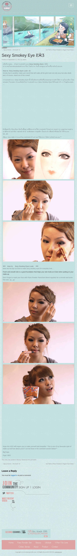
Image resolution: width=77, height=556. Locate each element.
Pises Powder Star (24, 542)
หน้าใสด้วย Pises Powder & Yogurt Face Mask (60, 50)
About (36, 546)
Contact (55, 546)
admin (24, 59)
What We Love (61, 542)
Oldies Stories (24, 546)
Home (11, 542)
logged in (14, 475)
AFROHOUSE (58, 552)
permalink (33, 460)
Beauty (19, 460)
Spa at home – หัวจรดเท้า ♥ (11, 50)
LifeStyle (48, 542)
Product (45, 546)
